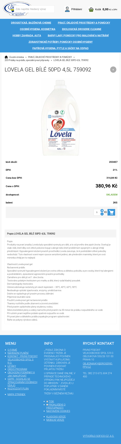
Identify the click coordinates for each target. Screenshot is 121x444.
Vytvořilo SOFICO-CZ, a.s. (98, 436)
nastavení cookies (58, 411)
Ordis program (17, 369)
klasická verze (56, 416)
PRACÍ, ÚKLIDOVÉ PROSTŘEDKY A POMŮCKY (50, 57)
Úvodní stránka (16, 57)
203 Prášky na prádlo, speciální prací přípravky (27, 60)
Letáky (12, 366)
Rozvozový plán (18, 388)
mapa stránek (16, 394)
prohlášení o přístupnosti (55, 406)
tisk (51, 401)
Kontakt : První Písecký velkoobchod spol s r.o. (23, 359)
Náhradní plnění (18, 353)
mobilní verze (55, 419)
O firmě (12, 349)
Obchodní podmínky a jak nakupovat (21, 374)
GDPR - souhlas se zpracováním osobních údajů (22, 382)
